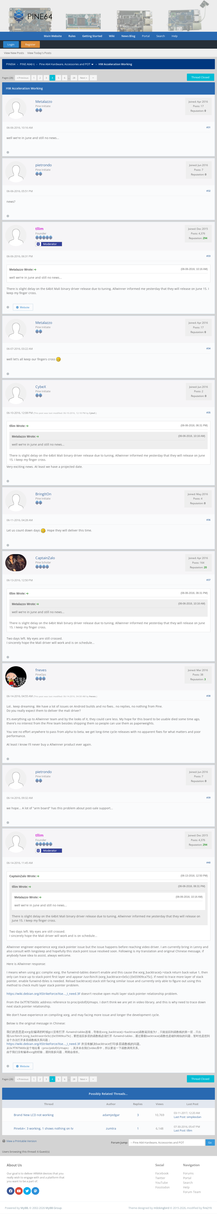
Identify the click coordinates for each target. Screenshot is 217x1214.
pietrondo (43, 164)
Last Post (179, 1117)
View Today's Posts (39, 53)
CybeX (40, 386)
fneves (40, 670)
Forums (188, 1173)
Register (30, 44)
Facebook (161, 1173)
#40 (208, 862)
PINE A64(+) (27, 64)
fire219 (207, 1208)
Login (10, 44)
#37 (208, 579)
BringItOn (43, 493)
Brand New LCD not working (34, 1115)
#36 (208, 519)
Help (175, 36)
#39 (208, 797)
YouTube (161, 1183)
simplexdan (194, 1117)
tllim (189, 1130)
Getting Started (92, 36)
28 (74, 77)
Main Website (53, 36)
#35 (208, 412)
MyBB (24, 1208)
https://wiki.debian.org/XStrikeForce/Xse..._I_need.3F (43, 994)
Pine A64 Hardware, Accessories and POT (64, 64)
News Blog (128, 36)
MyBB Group (54, 1208)
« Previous (22, 77)
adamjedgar (111, 1115)
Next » (83, 77)
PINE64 (10, 64)
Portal (146, 36)
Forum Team (192, 1192)
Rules (71, 36)
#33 (208, 255)
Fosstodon (162, 1187)
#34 (208, 348)
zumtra (111, 1128)
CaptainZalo (45, 557)
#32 (208, 190)
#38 (208, 695)
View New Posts (14, 53)
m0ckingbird (161, 1208)
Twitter (160, 1178)
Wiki (112, 36)
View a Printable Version (21, 1141)
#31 (208, 127)
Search (160, 36)
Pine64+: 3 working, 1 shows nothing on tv (43, 1128)
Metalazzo (43, 101)
